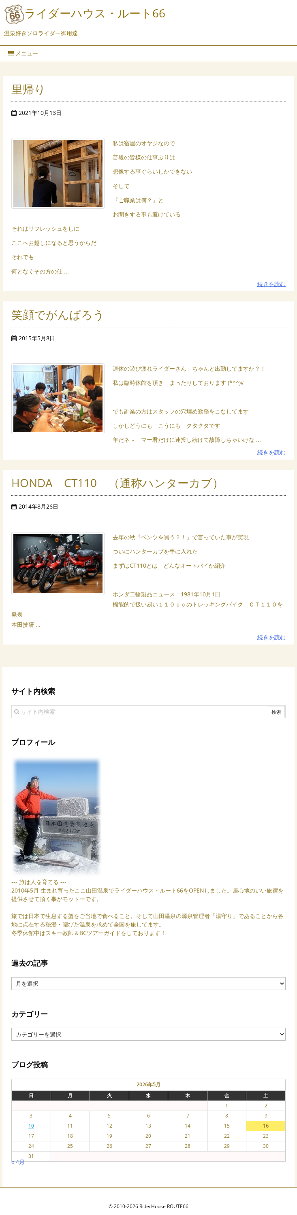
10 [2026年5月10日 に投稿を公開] (31, 1115)
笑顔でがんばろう (58, 314)
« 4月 (18, 1152)
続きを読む (271, 284)
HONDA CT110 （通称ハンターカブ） (117, 482)
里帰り (28, 89)
